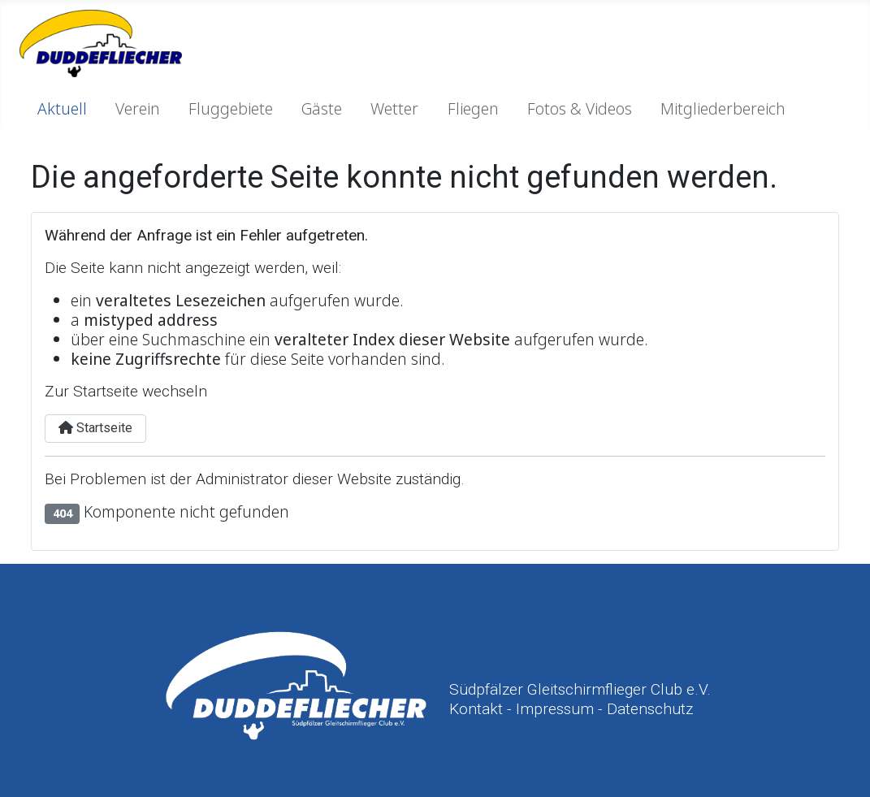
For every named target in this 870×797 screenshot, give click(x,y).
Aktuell (62, 108)
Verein (137, 108)
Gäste (321, 108)
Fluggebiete (230, 108)
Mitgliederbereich (723, 108)
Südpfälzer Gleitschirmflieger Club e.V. (580, 689)
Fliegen (473, 108)
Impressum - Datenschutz (604, 709)
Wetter (394, 108)
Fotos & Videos (579, 108)
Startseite (95, 427)
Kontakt (476, 709)
